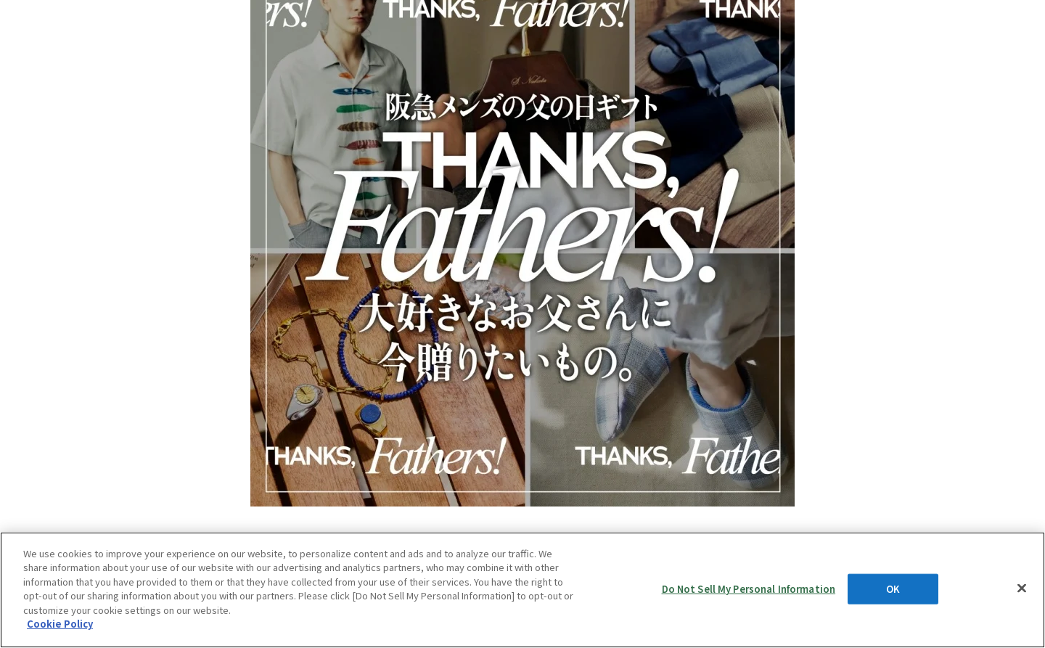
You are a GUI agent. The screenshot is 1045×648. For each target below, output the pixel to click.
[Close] (1022, 588)
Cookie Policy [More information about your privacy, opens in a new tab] (60, 624)
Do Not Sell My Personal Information (749, 589)
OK (893, 589)
